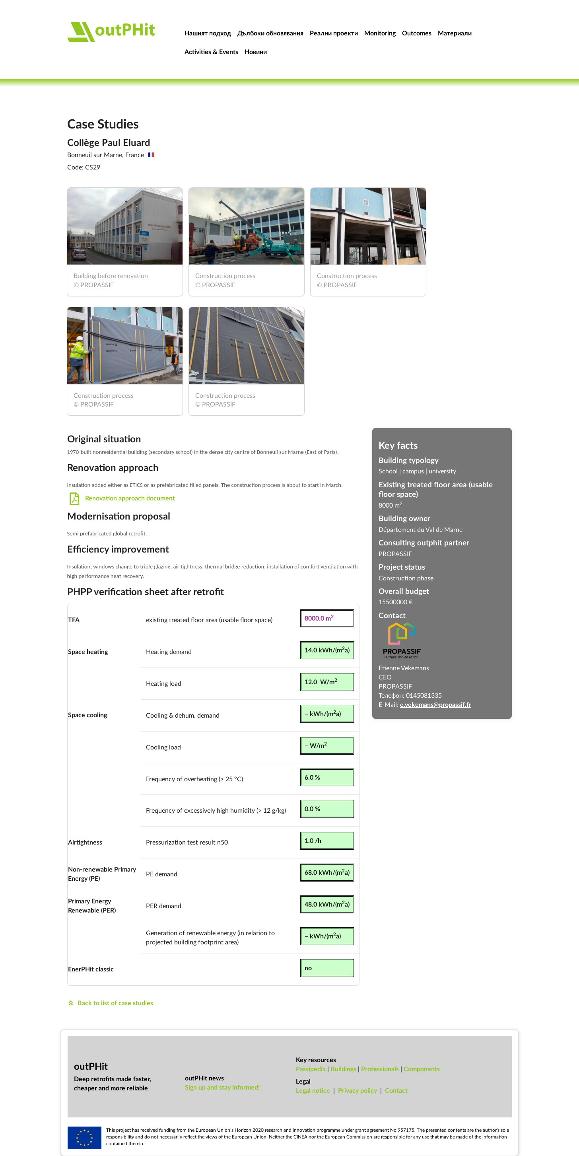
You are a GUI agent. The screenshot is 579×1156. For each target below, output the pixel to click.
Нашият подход (208, 33)
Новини (256, 51)
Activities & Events (211, 51)
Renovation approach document (121, 498)
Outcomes (416, 33)
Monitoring (380, 33)
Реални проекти (334, 33)
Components (422, 1068)
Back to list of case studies (110, 1002)
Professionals (380, 1068)
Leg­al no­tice (313, 1090)
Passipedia (311, 1068)
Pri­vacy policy (357, 1090)
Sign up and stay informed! (222, 1087)
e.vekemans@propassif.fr (435, 704)
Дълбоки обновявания (270, 33)
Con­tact (396, 1090)
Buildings (343, 1068)
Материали (455, 33)
